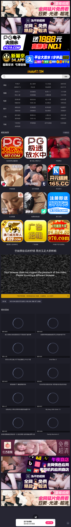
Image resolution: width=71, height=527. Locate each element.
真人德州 (33, 84)
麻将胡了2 (17, 87)
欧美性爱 (63, 99)
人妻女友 (48, 115)
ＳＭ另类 (63, 95)
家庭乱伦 (33, 115)
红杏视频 (63, 123)
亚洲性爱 (17, 99)
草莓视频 (33, 123)
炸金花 (33, 87)
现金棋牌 (48, 87)
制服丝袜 (17, 103)
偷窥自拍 (17, 107)
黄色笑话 (48, 118)
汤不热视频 (48, 123)
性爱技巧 (63, 118)
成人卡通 (48, 99)
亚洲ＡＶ (17, 92)
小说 (5, 116)
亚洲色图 (33, 107)
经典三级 (33, 103)
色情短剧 (17, 126)
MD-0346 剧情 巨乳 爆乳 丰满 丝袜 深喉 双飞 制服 (25, 301)
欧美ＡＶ (48, 92)
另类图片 (63, 111)
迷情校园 (17, 118)
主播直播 (48, 95)
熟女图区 (48, 111)
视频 (5, 93)
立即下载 (49, 523)
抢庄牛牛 (63, 87)
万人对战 (48, 84)
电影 (5, 101)
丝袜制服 (33, 95)
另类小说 (33, 118)
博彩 (5, 85)
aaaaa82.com (35, 72)
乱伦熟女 (48, 103)
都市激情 (17, 115)
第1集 (4, 301)
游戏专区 (63, 84)
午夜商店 (17, 123)
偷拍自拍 (33, 99)
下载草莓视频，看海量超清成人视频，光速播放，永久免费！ (43, 296)
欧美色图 (48, 107)
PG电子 (17, 84)
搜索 (66, 76)
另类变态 (63, 103)
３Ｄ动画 (63, 92)
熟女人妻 (17, 95)
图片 (5, 109)
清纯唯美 (33, 111)
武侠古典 (63, 115)
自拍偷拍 (33, 92)
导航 (5, 124)
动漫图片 (63, 107)
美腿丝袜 (17, 111)
